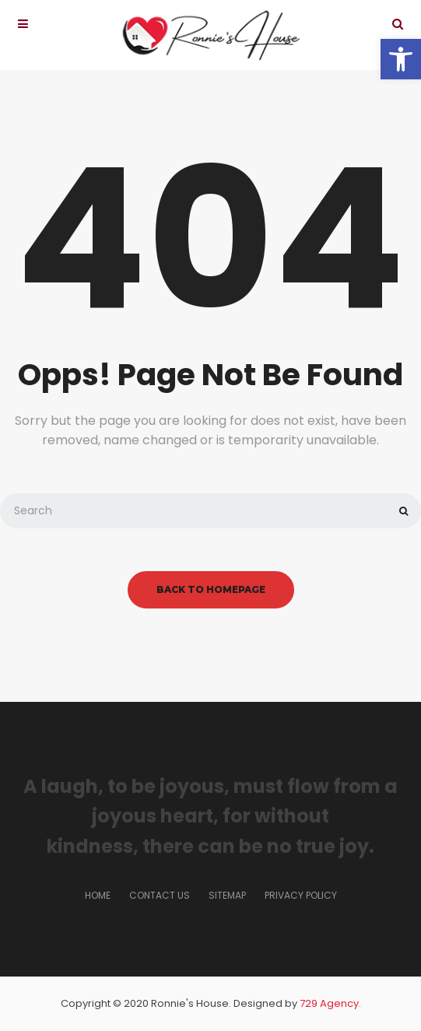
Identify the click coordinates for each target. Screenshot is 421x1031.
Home (98, 895)
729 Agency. (330, 1003)
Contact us (159, 895)
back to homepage (210, 589)
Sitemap (227, 895)
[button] (401, 59)
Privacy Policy (301, 895)
